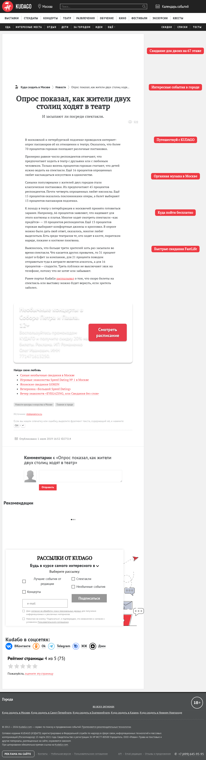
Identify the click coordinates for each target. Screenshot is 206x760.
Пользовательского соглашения (53, 622)
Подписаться (89, 598)
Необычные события (90, 587)
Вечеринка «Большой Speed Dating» (45, 389)
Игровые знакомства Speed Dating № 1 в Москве (54, 380)
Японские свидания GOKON (39, 384)
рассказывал (65, 278)
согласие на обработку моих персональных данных (56, 610)
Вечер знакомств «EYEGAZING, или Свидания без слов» (59, 393)
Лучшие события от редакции (47, 581)
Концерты (34, 592)
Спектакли (83, 579)
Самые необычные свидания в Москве (47, 375)
